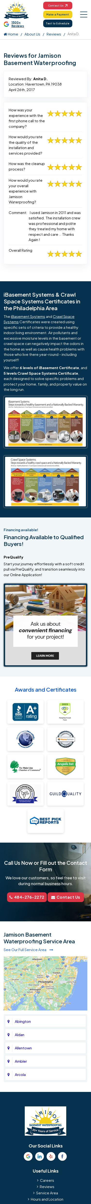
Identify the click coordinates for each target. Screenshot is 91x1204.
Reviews (54, 34)
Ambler (21, 1061)
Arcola (20, 1074)
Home (11, 34)
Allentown (23, 1048)
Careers (47, 1180)
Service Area (47, 1192)
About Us (32, 34)
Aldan (19, 1034)
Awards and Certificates (45, 689)
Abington (23, 1021)
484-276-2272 (26, 897)
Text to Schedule (57, 23)
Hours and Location (47, 1199)
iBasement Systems (28, 316)
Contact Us (57, 5)
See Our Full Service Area (28, 949)
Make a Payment (57, 14)
